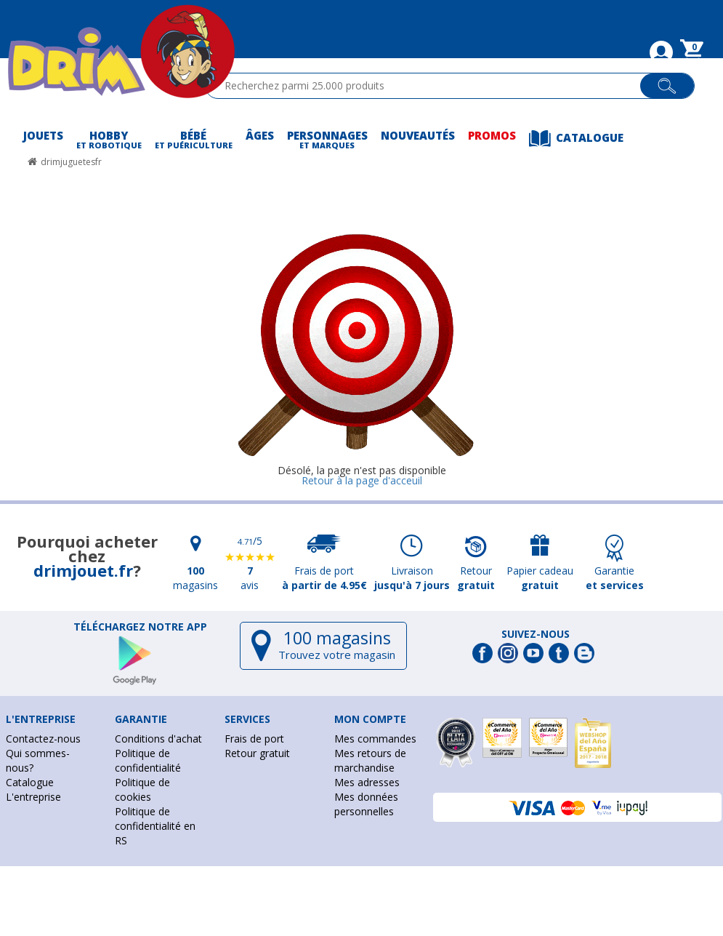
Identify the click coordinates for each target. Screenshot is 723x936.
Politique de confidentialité (148, 760)
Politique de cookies (142, 789)
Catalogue (30, 782)
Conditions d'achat (158, 738)
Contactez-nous (43, 738)
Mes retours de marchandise (370, 760)
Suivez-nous (535, 634)
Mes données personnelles (366, 804)
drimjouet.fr (83, 570)
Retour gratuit (257, 753)
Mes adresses (367, 782)
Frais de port (254, 738)
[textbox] (429, 85)
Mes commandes (375, 738)
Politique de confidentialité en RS (155, 825)
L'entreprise (33, 797)
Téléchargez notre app (140, 627)
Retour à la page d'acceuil (362, 480)
